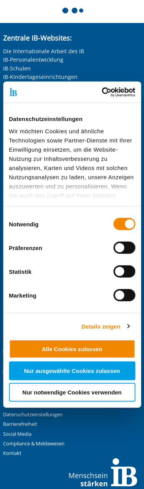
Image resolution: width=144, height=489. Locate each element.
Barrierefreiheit (20, 424)
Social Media (17, 434)
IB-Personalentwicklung (33, 59)
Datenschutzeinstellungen (33, 414)
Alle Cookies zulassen (72, 349)
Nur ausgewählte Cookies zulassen (72, 370)
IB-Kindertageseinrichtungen (40, 76)
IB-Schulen (17, 68)
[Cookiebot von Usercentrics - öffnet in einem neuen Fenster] (102, 92)
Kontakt (12, 453)
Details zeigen (100, 326)
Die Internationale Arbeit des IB (43, 51)
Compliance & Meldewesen (34, 443)
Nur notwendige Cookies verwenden (71, 392)
